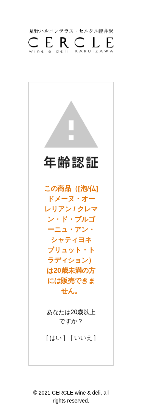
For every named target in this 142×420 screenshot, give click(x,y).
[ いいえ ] (83, 338)
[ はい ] (55, 338)
